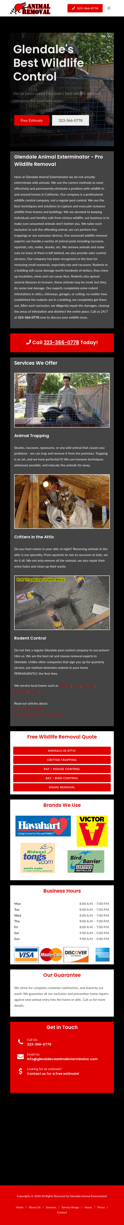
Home (19, 1207)
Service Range (70, 1207)
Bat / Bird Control (62, 778)
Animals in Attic (62, 750)
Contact (62, 1212)
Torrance (88, 685)
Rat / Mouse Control (62, 769)
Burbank (65, 685)
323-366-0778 (85, 8)
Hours (88, 1207)
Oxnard (34, 691)
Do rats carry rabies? (29, 709)
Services (51, 1207)
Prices (101, 1207)
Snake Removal (62, 787)
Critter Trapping (62, 760)
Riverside (20, 691)
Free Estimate (32, 120)
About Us (35, 1207)
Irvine (77, 685)
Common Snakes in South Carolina (38, 715)
